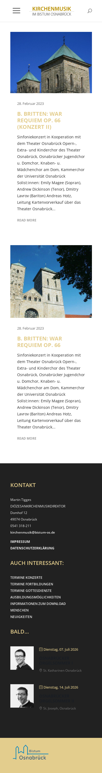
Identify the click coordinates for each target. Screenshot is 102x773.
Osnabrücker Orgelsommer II (56, 698)
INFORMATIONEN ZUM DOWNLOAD (38, 603)
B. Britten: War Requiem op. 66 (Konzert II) (39, 120)
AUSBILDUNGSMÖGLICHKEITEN (35, 597)
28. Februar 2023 (30, 103)
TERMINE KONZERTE (26, 577)
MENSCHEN (19, 610)
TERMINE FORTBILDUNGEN (31, 584)
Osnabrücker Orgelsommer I (56, 660)
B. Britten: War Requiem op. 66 (39, 342)
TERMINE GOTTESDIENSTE (31, 590)
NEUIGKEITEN (21, 616)
